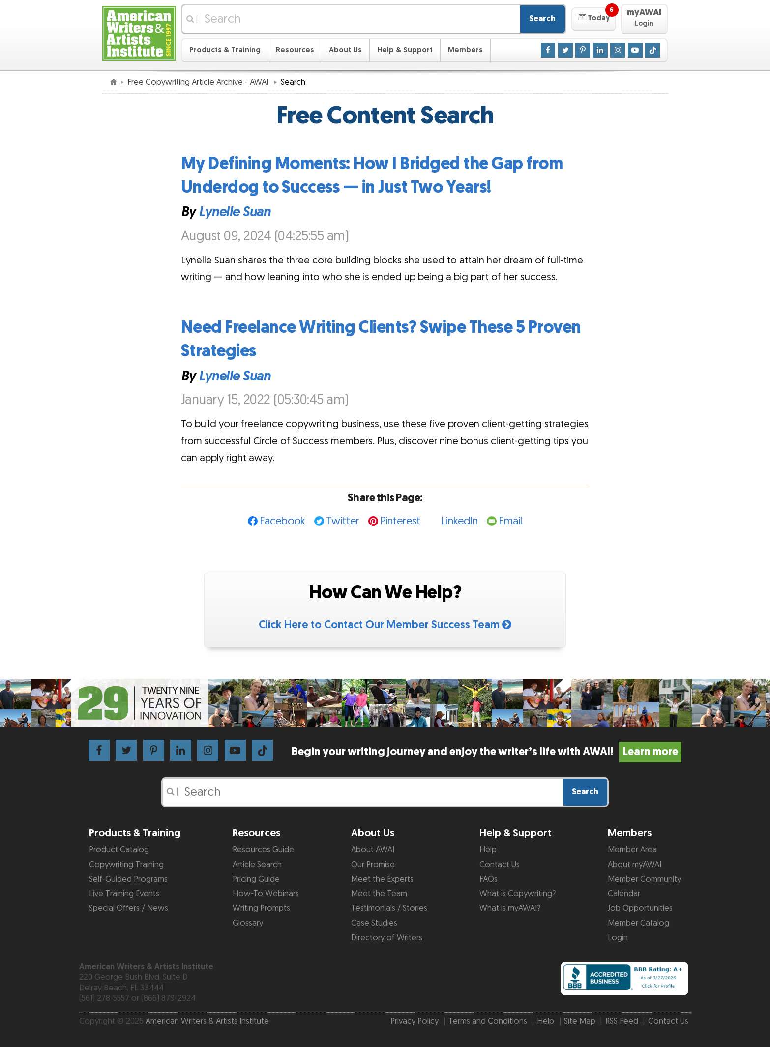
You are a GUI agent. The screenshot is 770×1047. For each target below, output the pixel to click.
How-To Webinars (266, 893)
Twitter (342, 521)
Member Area (632, 849)
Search (542, 18)
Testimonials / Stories (389, 908)
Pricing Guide (256, 879)
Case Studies (374, 923)
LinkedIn (459, 521)
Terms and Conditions (487, 1021)
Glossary (248, 923)
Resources (295, 50)
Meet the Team (379, 893)
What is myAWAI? (509, 908)
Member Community (644, 879)
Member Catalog (638, 923)
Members (465, 50)
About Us (345, 50)
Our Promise (373, 864)
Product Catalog (119, 849)
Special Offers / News (128, 908)
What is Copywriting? (517, 893)
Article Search (257, 864)
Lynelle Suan (234, 212)
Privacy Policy (414, 1021)
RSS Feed (621, 1021)
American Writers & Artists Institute (207, 1021)
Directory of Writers (386, 937)
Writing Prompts (261, 908)
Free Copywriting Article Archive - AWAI (198, 82)
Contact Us (499, 864)
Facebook (282, 521)
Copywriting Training (126, 864)
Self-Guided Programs (128, 879)
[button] (593, 19)
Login (618, 937)
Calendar (624, 893)
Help (488, 849)
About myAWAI (634, 864)
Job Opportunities (640, 908)
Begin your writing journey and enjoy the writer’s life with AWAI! (486, 752)
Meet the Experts (382, 879)
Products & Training (225, 50)
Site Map (579, 1021)
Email (510, 521)
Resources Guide (263, 849)
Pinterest (400, 521)
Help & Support (405, 50)
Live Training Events (124, 893)
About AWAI (372, 849)
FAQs (488, 879)
